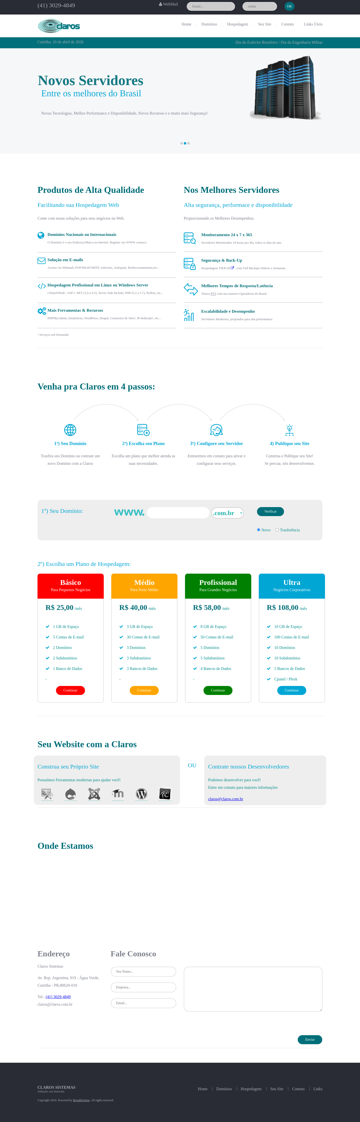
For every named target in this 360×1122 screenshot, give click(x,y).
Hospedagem (237, 24)
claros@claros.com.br (225, 799)
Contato (287, 24)
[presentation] (222, 1025)
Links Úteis (313, 24)
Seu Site (264, 24)
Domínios (209, 24)
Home (186, 24)
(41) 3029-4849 (56, 5)
